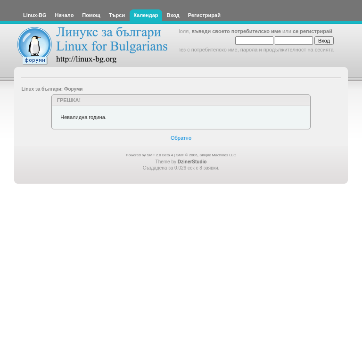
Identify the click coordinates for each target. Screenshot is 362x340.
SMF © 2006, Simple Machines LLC (206, 155)
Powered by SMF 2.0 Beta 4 (149, 155)
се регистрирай (312, 31)
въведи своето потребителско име (236, 31)
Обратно (181, 138)
